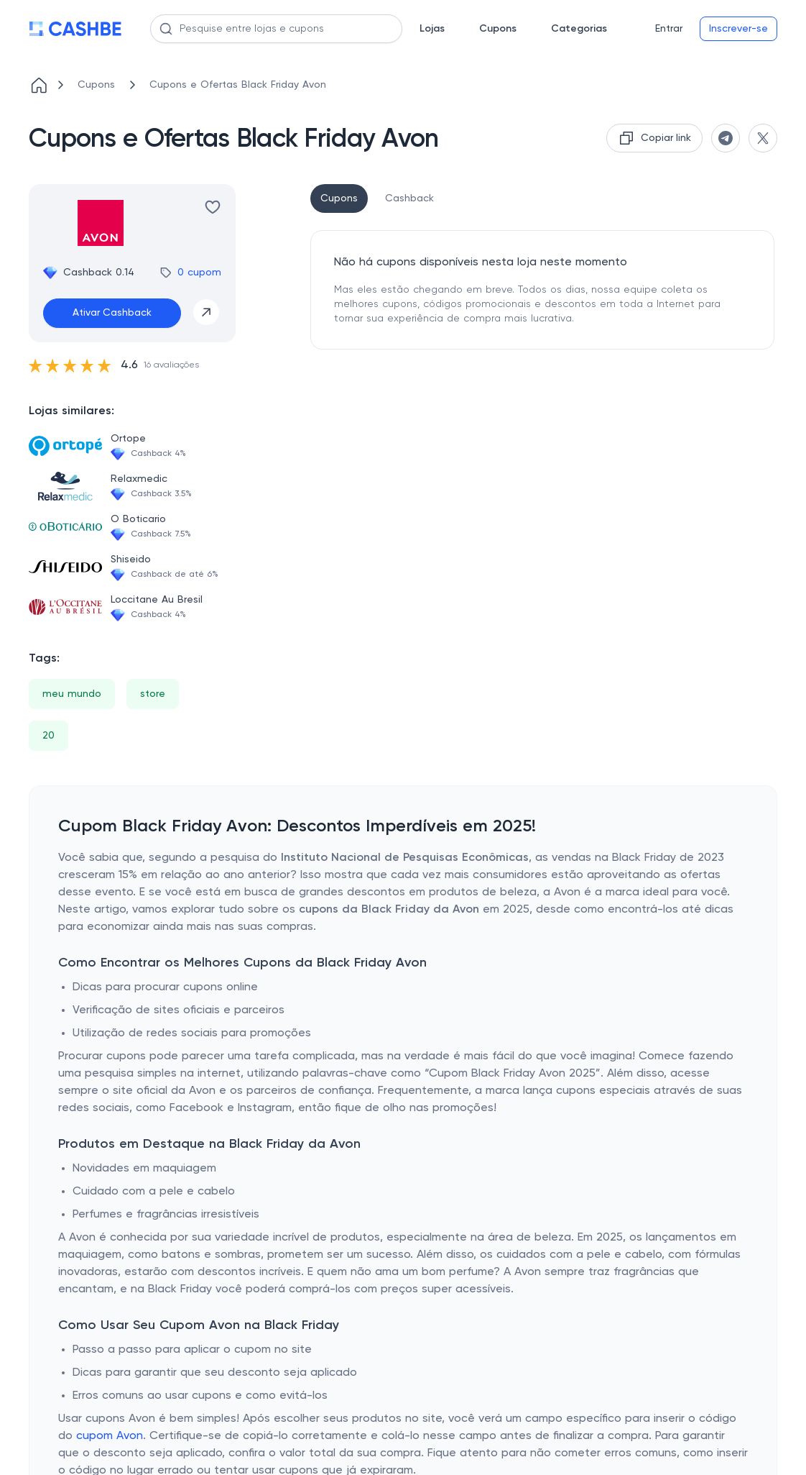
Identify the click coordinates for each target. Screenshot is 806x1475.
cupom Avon (109, 1436)
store (152, 694)
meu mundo (71, 694)
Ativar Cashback (112, 313)
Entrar (668, 29)
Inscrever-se (738, 29)
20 (48, 736)
